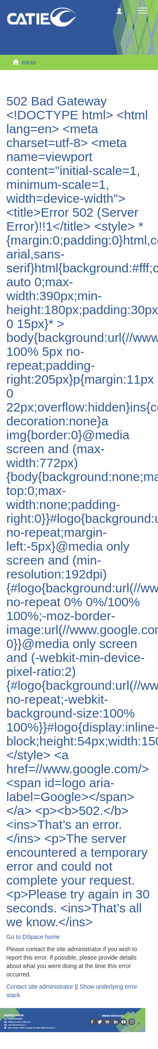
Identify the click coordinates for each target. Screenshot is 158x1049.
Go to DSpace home (33, 936)
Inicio (29, 62)
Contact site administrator (39, 986)
